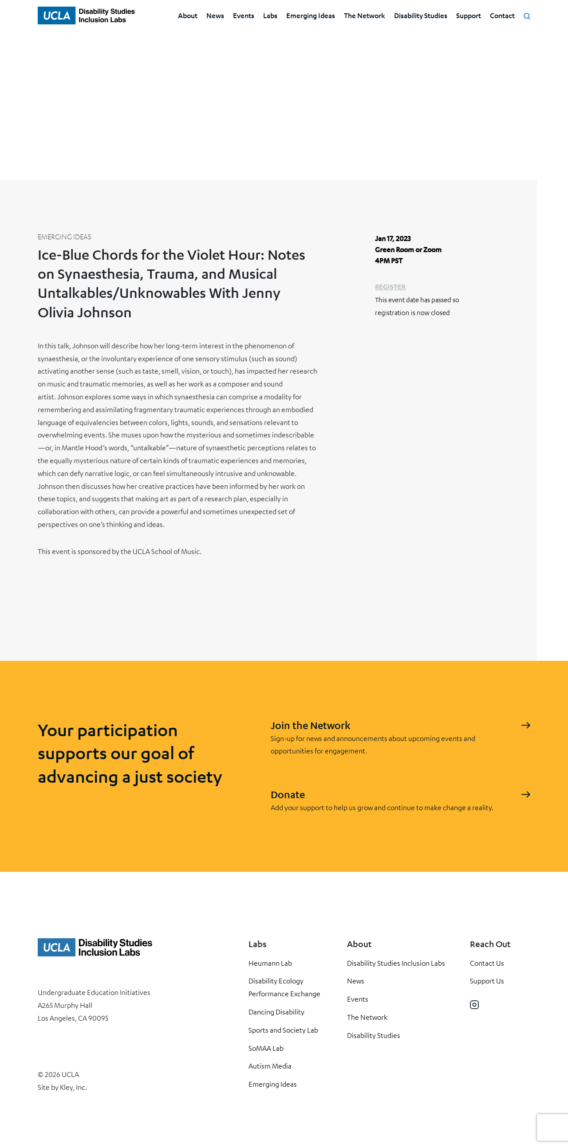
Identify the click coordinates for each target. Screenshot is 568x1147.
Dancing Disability (276, 1011)
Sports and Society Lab (283, 1030)
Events (243, 15)
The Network (364, 15)
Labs (270, 15)
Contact (502, 15)
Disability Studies (420, 15)
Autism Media (270, 1065)
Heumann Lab (270, 963)
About (187, 15)
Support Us (487, 980)
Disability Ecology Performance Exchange (284, 987)
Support (468, 15)
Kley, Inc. (73, 1087)
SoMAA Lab (266, 1048)
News (215, 15)
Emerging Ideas (310, 15)
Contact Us (487, 963)
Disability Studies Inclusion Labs (396, 963)
